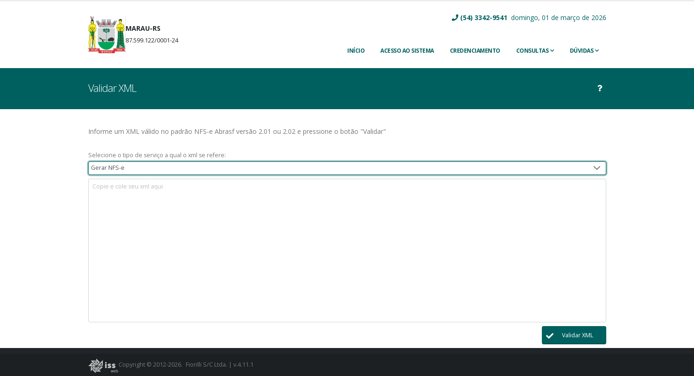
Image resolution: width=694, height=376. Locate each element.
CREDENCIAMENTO (475, 51)
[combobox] (347, 168)
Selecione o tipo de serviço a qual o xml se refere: (157, 155)
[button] (574, 335)
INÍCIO (356, 51)
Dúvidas (582, 51)
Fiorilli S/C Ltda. (206, 365)
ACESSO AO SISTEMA (407, 51)
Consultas (532, 51)
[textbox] (347, 250)
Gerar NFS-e (108, 168)
